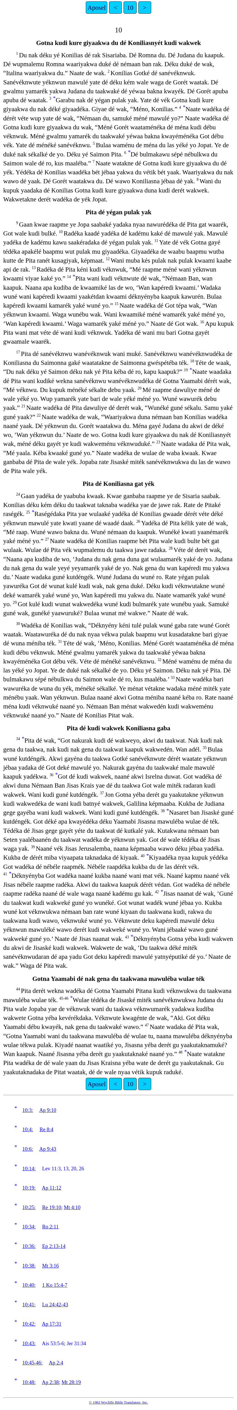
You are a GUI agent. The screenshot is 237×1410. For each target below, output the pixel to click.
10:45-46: (32, 1363)
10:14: (29, 1168)
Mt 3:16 (50, 1266)
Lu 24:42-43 (55, 1304)
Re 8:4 (46, 1129)
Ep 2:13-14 (53, 1246)
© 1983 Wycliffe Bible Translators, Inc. (118, 1402)
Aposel (96, 7)
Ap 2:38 (50, 1382)
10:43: (29, 1343)
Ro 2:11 (50, 1227)
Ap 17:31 (51, 1324)
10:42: (29, 1324)
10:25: (29, 1207)
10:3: (27, 1110)
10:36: (29, 1246)
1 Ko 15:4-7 (54, 1285)
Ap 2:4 (56, 1363)
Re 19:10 (51, 1207)
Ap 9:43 (47, 1149)
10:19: (29, 1188)
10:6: (27, 1149)
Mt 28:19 (71, 1382)
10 (130, 7)
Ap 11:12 (51, 1188)
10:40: (29, 1285)
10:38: (29, 1266)
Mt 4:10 (72, 1207)
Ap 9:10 (47, 1110)
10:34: (29, 1227)
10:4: (27, 1129)
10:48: (29, 1382)
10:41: (29, 1304)
